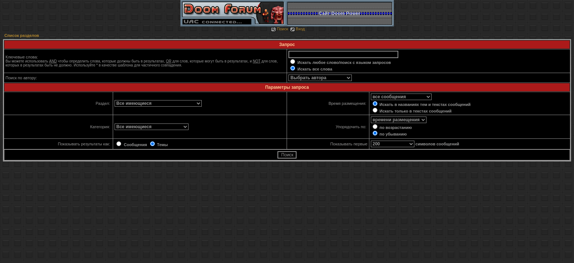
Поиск (279, 29)
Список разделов (21, 35)
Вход (297, 29)
